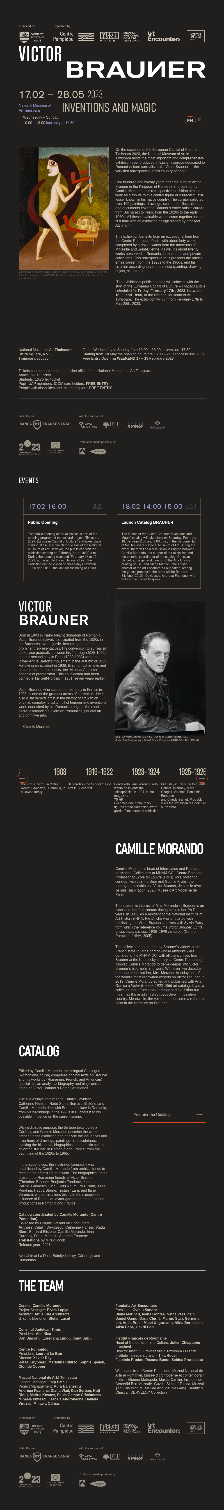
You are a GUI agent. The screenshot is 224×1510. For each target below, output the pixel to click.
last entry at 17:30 (60, 123)
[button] (112, 597)
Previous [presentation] (22, 779)
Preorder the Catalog (151, 1115)
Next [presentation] (202, 779)
